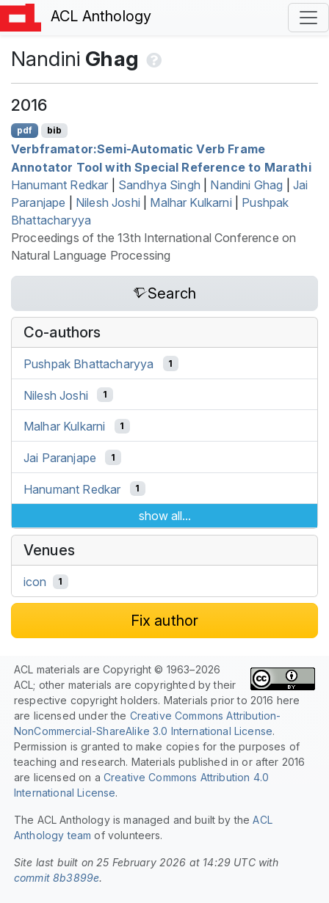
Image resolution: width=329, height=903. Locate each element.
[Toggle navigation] (308, 17)
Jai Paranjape (60, 457)
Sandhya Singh (159, 185)
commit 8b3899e (56, 877)
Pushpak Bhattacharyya (88, 364)
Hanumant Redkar (59, 185)
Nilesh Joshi (108, 202)
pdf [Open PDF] (24, 130)
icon (35, 581)
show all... (165, 515)
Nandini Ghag (246, 185)
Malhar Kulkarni (190, 202)
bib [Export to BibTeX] (54, 130)
